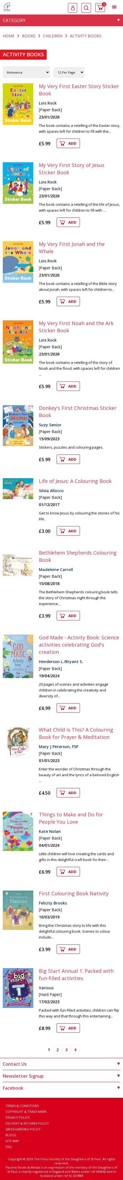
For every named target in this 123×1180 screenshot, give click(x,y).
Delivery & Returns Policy (27, 1123)
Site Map (12, 1141)
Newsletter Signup (61, 1076)
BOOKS (29, 35)
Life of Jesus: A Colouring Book (75, 481)
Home (8, 35)
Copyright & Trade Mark (26, 1111)
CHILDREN (52, 35)
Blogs (11, 1135)
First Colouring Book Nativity (74, 893)
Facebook (61, 1088)
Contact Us (61, 1064)
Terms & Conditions (22, 1106)
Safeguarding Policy (23, 1129)
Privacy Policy (18, 1117)
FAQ (9, 1147)
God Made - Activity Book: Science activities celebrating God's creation (79, 644)
